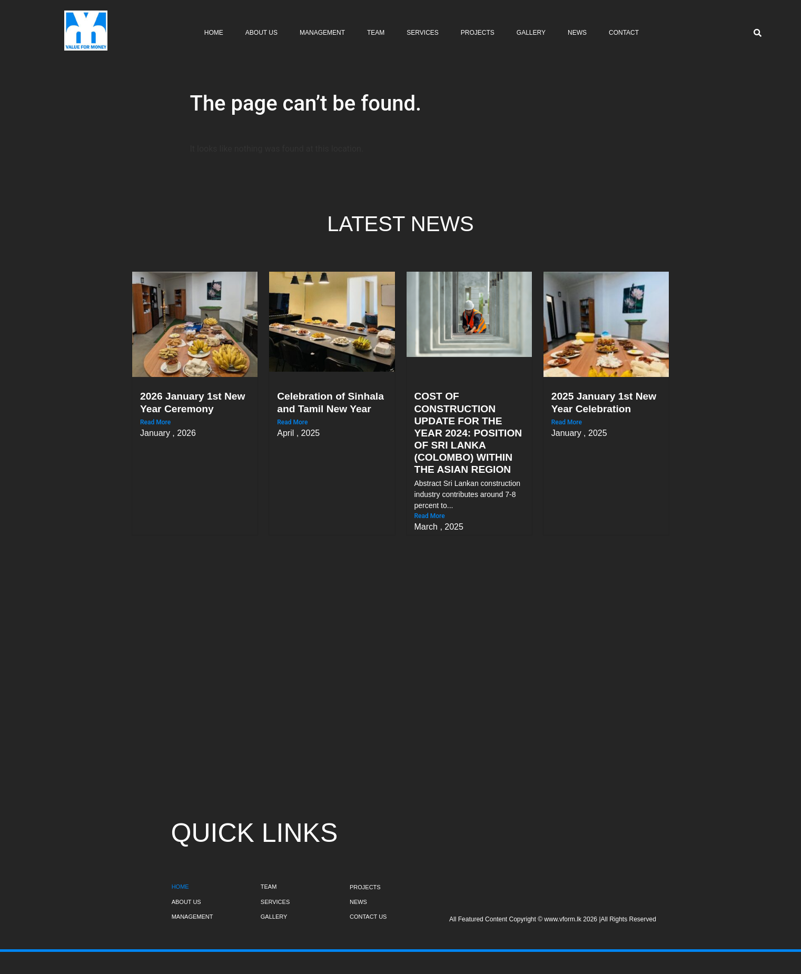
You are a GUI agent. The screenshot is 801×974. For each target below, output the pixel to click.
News (577, 32)
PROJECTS (365, 887)
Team (375, 32)
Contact (624, 32)
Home (213, 32)
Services (422, 32)
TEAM (269, 886)
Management (322, 32)
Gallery (531, 32)
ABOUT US (186, 902)
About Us (261, 32)
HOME (180, 886)
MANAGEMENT (192, 916)
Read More (155, 422)
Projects (478, 32)
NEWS (358, 902)
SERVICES (275, 902)
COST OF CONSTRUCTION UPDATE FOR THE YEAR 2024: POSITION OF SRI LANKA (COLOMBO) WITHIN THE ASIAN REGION (468, 432)
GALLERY (274, 916)
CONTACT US (368, 916)
